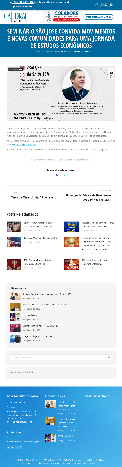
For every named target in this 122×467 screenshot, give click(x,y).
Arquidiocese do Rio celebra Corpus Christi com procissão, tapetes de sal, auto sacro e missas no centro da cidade (96, 243)
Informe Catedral (15, 69)
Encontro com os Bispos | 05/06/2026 (40, 325)
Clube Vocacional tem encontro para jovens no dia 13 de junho (39, 224)
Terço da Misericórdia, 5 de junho (40, 237)
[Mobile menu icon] (117, 17)
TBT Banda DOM (30, 315)
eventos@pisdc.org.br (25, 144)
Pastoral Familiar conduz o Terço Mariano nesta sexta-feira (98, 224)
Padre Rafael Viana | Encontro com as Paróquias (44, 304)
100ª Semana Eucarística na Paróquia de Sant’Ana (37, 262)
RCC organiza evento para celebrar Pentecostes (94, 262)
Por (63, 159)
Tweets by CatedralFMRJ (21, 372)
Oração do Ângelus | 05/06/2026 (37, 336)
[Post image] (14, 227)
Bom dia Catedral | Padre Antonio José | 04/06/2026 (46, 294)
